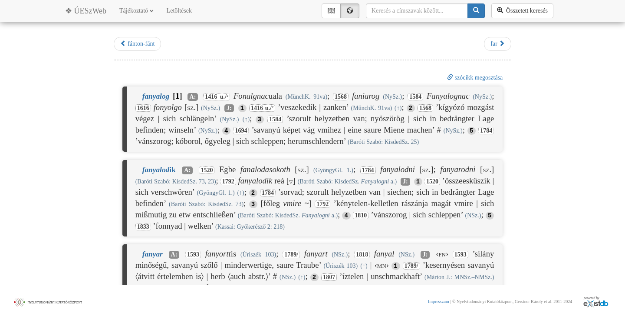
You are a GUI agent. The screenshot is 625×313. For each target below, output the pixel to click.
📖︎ (331, 10)
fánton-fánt (137, 43)
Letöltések (179, 10)
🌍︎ (350, 10)
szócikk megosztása (475, 77)
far (497, 43)
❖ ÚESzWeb (85, 11)
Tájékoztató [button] (136, 10)
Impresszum (438, 301)
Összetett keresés (522, 10)
